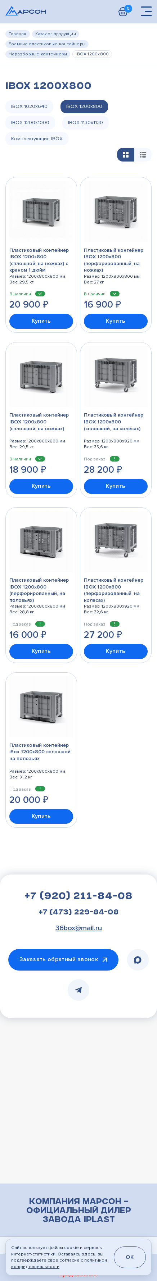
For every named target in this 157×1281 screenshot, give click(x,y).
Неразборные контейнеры (38, 54)
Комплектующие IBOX (37, 139)
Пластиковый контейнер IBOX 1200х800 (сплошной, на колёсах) (113, 422)
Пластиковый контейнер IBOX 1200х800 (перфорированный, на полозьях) (39, 591)
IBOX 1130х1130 (85, 123)
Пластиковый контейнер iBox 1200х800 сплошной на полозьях (40, 752)
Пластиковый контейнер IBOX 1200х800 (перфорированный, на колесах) (113, 591)
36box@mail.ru (78, 929)
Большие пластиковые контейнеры (47, 44)
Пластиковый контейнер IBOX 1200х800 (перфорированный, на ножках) (113, 260)
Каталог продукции (55, 34)
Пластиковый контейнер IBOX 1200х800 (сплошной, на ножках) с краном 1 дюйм (39, 260)
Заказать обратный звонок (58, 960)
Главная (18, 34)
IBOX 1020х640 (29, 107)
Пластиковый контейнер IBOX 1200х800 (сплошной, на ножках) (39, 422)
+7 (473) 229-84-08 (79, 914)
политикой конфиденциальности (59, 1263)
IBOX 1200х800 (84, 107)
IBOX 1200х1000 (30, 123)
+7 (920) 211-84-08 (78, 898)
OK (130, 1257)
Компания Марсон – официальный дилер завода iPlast (78, 1212)
